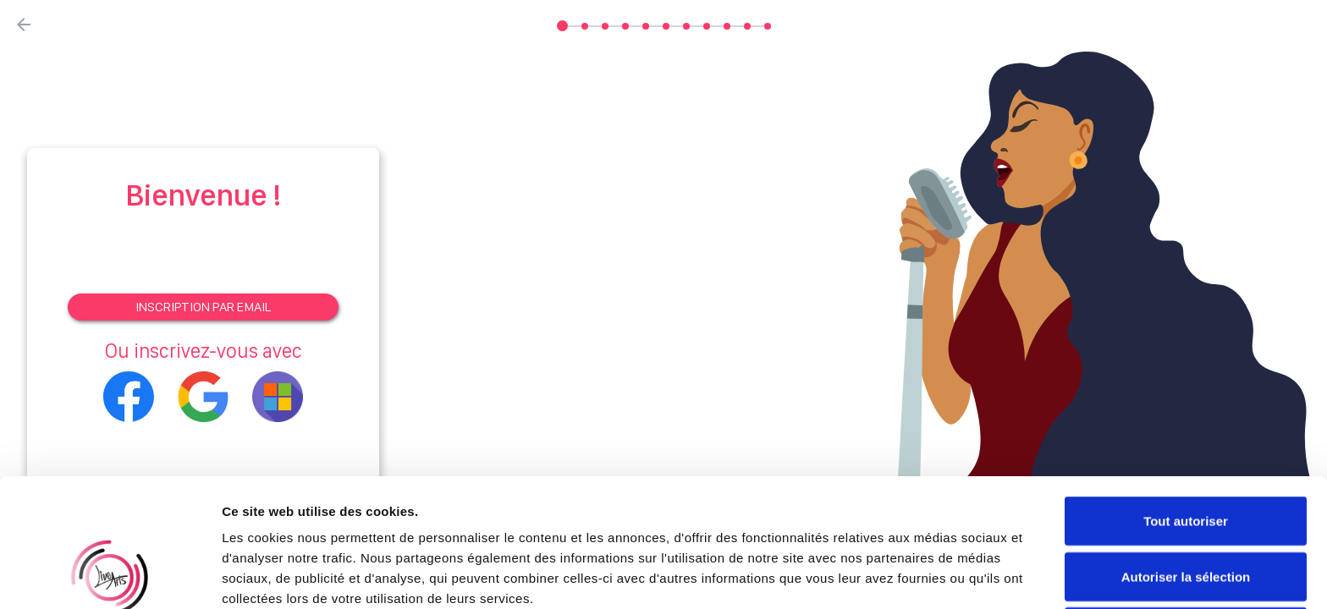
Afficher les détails (932, 575)
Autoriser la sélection (1186, 456)
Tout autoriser (1185, 400)
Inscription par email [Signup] (203, 307)
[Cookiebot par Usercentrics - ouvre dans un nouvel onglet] (110, 576)
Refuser (1185, 511)
